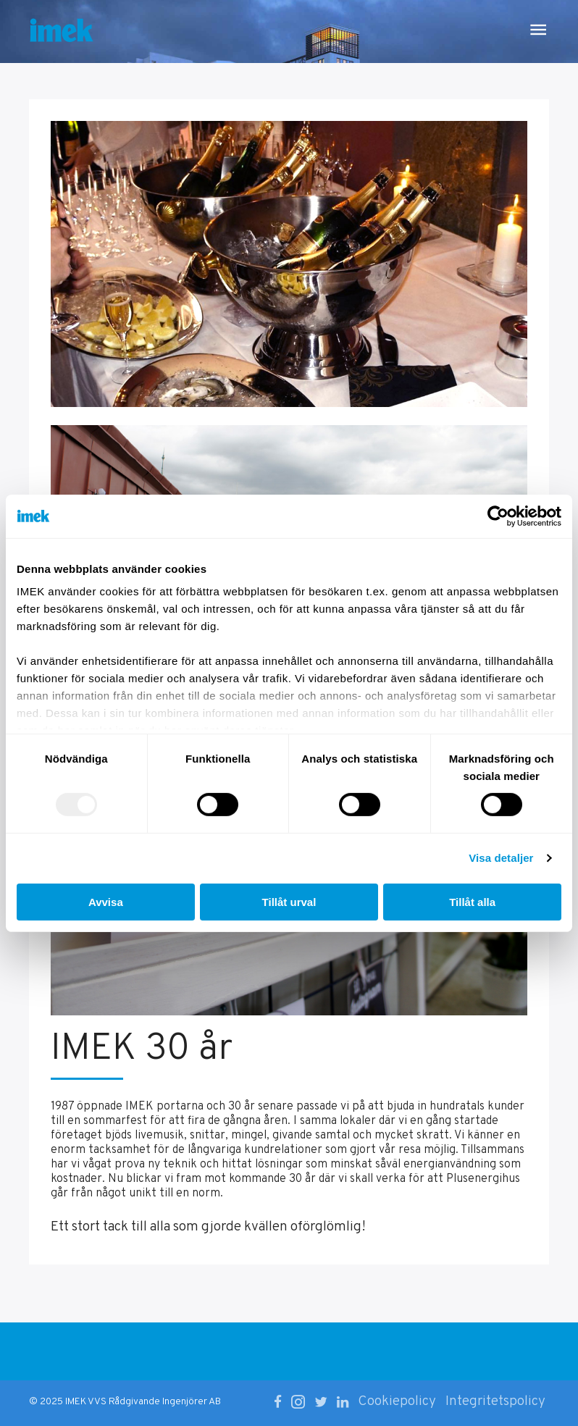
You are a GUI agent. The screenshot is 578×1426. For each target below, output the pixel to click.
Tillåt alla (472, 902)
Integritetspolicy (495, 1401)
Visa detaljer (501, 858)
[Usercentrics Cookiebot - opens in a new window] (498, 516)
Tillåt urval (289, 902)
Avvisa (105, 902)
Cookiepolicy (397, 1401)
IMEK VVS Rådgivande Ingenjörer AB (143, 1402)
